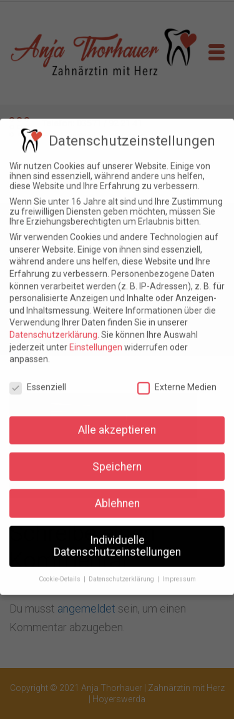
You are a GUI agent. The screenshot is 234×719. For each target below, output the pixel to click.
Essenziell (37, 380)
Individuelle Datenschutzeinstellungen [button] (117, 539)
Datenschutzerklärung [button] (122, 572)
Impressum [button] (179, 572)
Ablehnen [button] (117, 496)
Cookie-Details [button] (60, 572)
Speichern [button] (117, 459)
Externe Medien (177, 380)
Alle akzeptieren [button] (117, 422)
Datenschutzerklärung (53, 328)
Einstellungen (95, 340)
